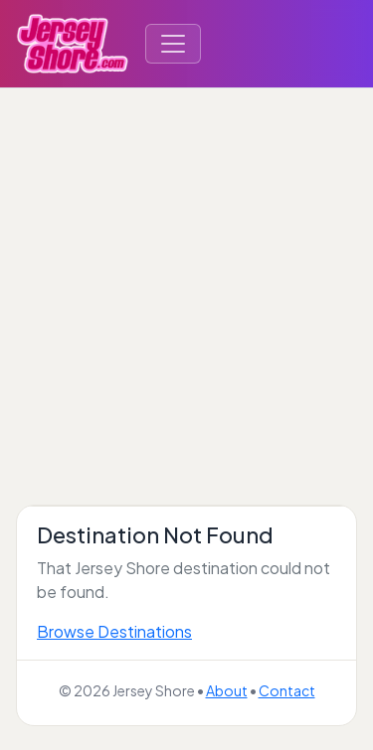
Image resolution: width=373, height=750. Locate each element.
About (227, 690)
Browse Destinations (114, 631)
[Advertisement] (186, 284)
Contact (287, 690)
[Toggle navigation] (173, 44)
